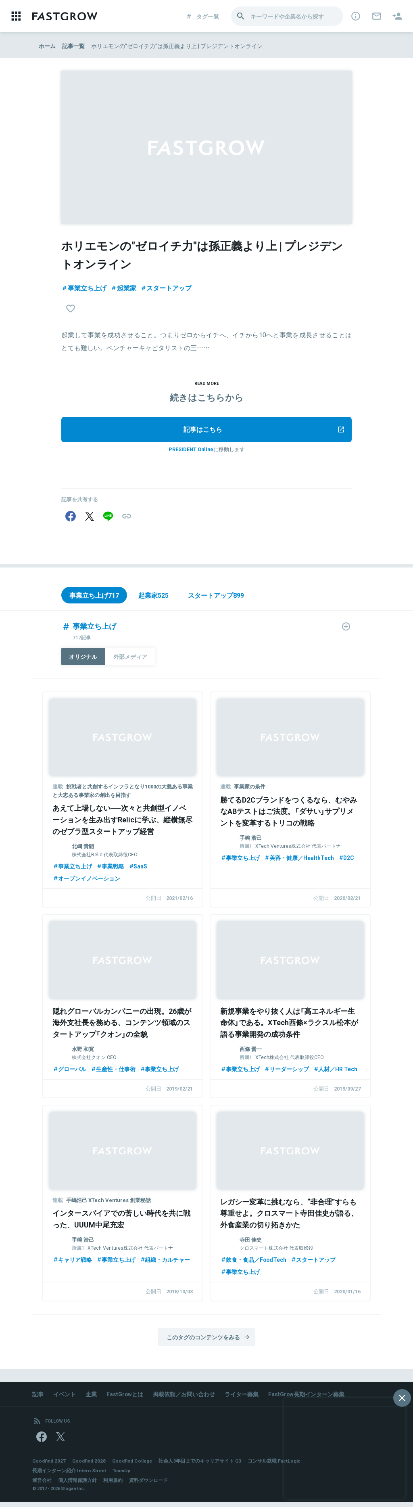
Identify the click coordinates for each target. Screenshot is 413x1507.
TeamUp (123, 1475)
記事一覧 (73, 46)
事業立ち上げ (83, 287)
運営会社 (42, 1485)
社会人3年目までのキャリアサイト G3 (202, 1465)
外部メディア (131, 659)
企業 (91, 1398)
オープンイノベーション (86, 881)
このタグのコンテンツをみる (209, 1341)
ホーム (47, 46)
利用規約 (113, 1485)
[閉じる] (402, 1398)
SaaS (138, 869)
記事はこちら (264, 430)
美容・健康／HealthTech (299, 860)
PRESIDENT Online (191, 450)
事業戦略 (110, 869)
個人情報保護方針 (77, 1485)
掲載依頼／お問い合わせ (184, 1398)
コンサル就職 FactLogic (276, 1465)
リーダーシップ (286, 1072)
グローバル (69, 1072)
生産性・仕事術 (113, 1072)
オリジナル (83, 659)
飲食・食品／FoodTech (253, 1263)
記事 (38, 1398)
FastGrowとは (125, 1398)
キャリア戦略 (72, 1263)
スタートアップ (166, 287)
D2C (346, 860)
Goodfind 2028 (89, 1465)
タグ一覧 (202, 16)
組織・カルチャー (165, 1263)
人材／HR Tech (335, 1072)
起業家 (123, 287)
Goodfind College (133, 1465)
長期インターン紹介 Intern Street (69, 1475)
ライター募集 (242, 1398)
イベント (64, 1398)
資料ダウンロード (148, 1485)
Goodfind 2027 (49, 1465)
